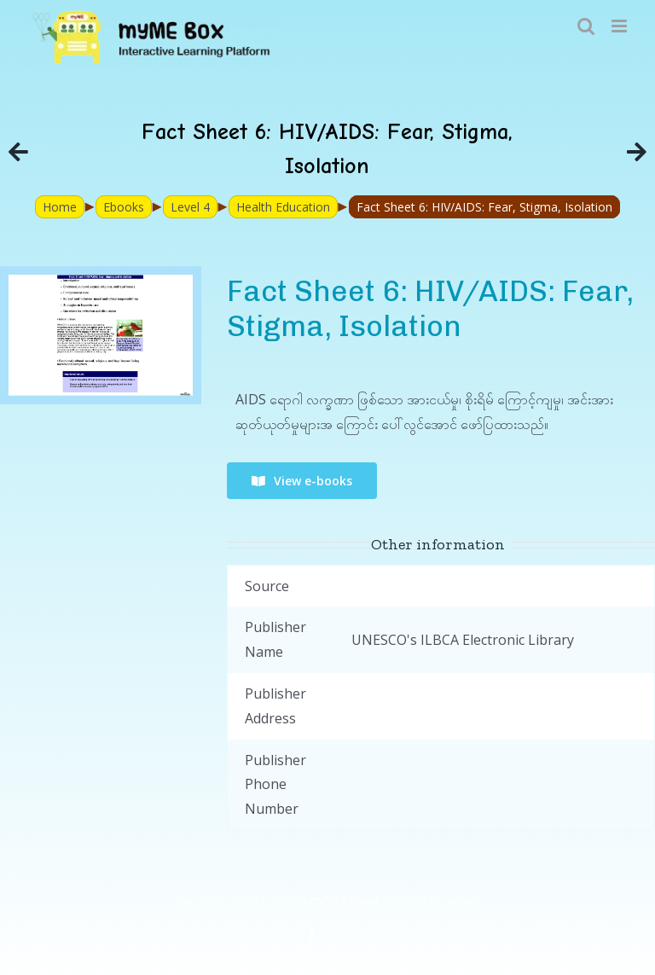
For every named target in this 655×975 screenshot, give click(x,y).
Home (60, 207)
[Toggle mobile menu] (620, 26)
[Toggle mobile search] (585, 26)
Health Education (283, 207)
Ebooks (123, 207)
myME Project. (345, 900)
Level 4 (190, 207)
